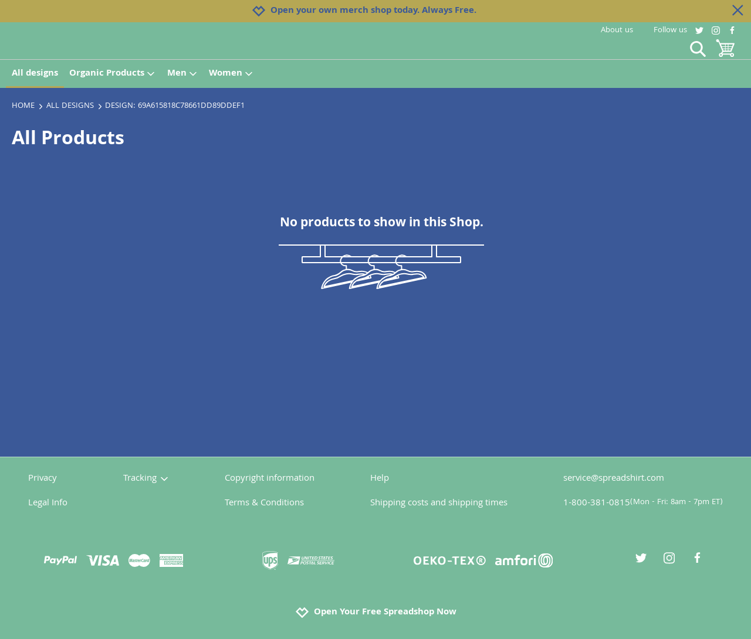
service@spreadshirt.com (613, 479)
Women (231, 73)
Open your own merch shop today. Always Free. (373, 11)
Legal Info (47, 503)
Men (182, 73)
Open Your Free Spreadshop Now (375, 612)
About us (617, 30)
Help (379, 479)
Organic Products (112, 73)
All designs (35, 73)
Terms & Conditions (264, 503)
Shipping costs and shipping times (439, 503)
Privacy (42, 479)
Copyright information (269, 479)
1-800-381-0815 (643, 503)
